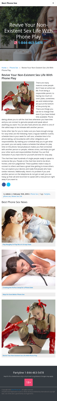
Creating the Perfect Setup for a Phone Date (18, 288)
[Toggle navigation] (53, 3)
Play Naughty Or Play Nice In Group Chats (17, 244)
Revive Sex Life (17, 196)
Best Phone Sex (9, 3)
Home (4, 67)
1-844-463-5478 (28, 42)
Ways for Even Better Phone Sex (13, 294)
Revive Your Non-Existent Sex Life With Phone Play (20, 356)
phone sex (7, 196)
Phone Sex (14, 67)
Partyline (47, 194)
